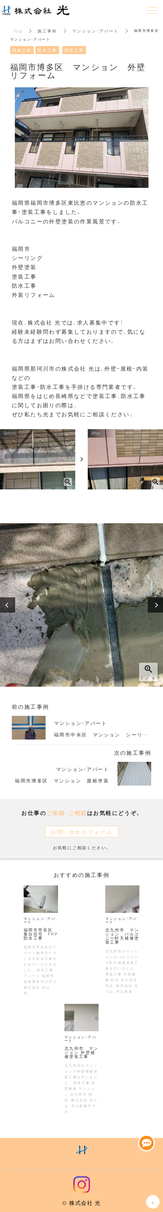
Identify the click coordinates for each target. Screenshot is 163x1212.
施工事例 (47, 31)
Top (17, 31)
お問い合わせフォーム (82, 832)
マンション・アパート (95, 31)
